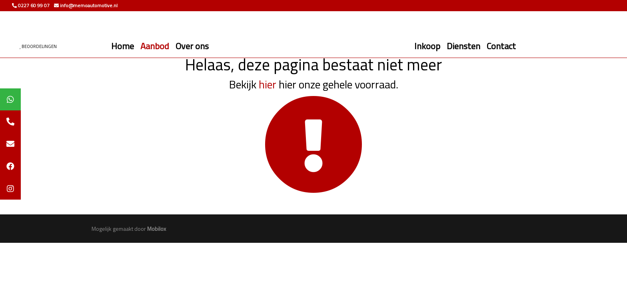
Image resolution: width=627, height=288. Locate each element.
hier (267, 84)
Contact (501, 46)
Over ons (192, 46)
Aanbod (154, 46)
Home (122, 46)
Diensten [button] (463, 46)
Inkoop (427, 46)
